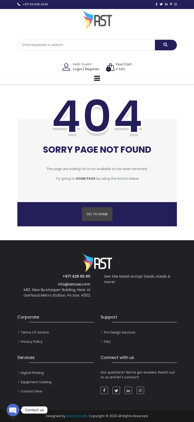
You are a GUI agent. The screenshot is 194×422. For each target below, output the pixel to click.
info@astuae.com (74, 284)
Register (92, 69)
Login (77, 69)
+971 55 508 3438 (35, 4)
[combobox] (86, 45)
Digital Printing (32, 372)
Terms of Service (35, 332)
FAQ (107, 341)
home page (85, 178)
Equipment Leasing (36, 382)
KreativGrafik (77, 416)
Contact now (31, 391)
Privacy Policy (32, 341)
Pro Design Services (119, 332)
